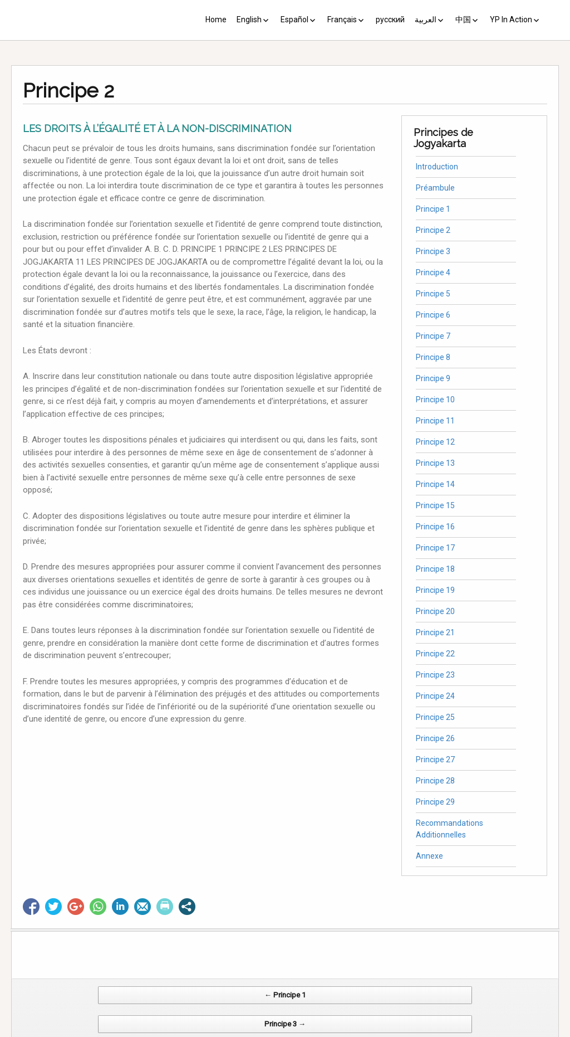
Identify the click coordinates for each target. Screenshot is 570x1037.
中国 (463, 19)
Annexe (429, 855)
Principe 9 (433, 378)
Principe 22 (435, 653)
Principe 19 (435, 590)
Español (294, 19)
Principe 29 (435, 801)
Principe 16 (435, 526)
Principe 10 (435, 399)
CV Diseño (287, 1031)
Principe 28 (435, 780)
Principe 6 (433, 314)
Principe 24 (435, 696)
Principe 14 (435, 484)
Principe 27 (435, 759)
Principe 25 (435, 717)
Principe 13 (435, 463)
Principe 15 (435, 505)
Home (216, 19)
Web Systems (395, 1031)
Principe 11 (435, 420)
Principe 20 (435, 611)
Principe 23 (435, 674)
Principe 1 (433, 209)
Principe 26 (435, 738)
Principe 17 (435, 547)
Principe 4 (433, 272)
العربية (425, 19)
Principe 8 (433, 357)
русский (390, 19)
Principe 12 (435, 441)
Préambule (435, 187)
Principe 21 (435, 632)
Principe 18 (435, 568)
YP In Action (511, 19)
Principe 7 (433, 336)
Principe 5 (433, 293)
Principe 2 (433, 230)
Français (342, 19)
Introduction (437, 166)
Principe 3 (433, 251)
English (249, 19)
